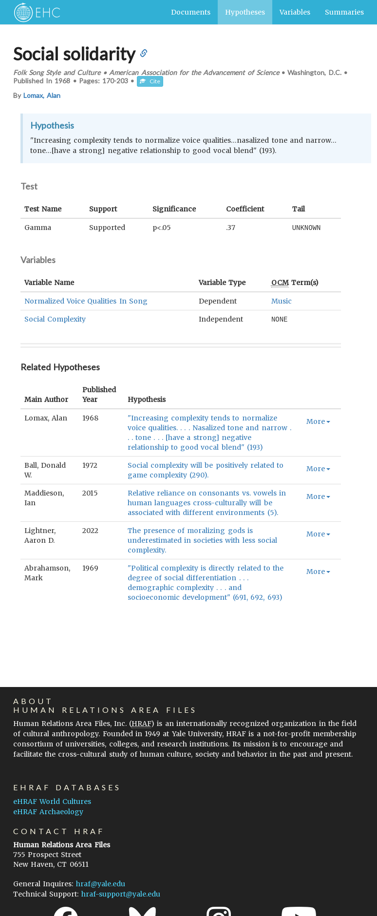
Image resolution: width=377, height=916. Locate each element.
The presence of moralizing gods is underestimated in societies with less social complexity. (202, 539)
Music (281, 300)
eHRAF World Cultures (52, 801)
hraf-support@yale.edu (120, 894)
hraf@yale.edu (100, 883)
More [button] (318, 420)
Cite (150, 81)
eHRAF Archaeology (48, 811)
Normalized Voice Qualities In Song (86, 300)
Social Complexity (55, 318)
